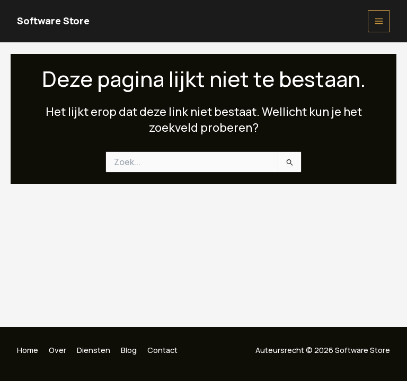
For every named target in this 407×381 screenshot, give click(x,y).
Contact (162, 349)
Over (57, 349)
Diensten (93, 349)
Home (27, 349)
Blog (129, 349)
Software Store (53, 20)
